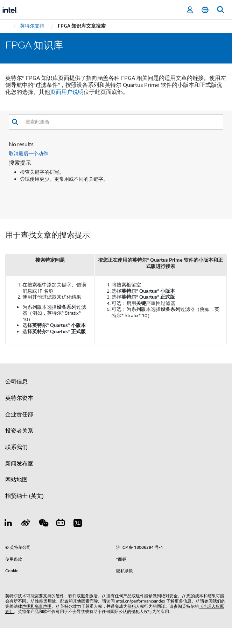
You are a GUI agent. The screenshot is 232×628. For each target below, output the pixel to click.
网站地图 (16, 472)
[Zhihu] (78, 516)
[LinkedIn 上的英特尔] (8, 516)
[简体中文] (205, 10)
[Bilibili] (60, 516)
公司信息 (16, 374)
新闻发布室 (19, 456)
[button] (15, 122)
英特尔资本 (19, 390)
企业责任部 (19, 407)
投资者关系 (19, 423)
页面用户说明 (67, 92)
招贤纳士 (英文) (24, 488)
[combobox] (121, 121)
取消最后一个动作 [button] (28, 146)
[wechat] (43, 516)
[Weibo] (26, 516)
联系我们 (16, 439)
